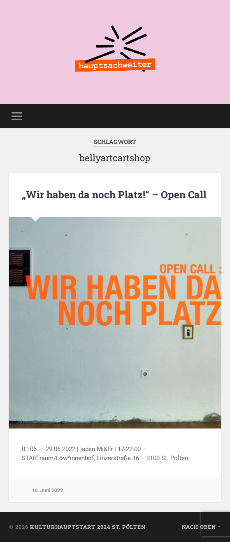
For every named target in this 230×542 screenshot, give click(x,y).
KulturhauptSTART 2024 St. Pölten (88, 526)
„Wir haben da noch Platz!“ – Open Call (114, 194)
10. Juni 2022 (47, 490)
